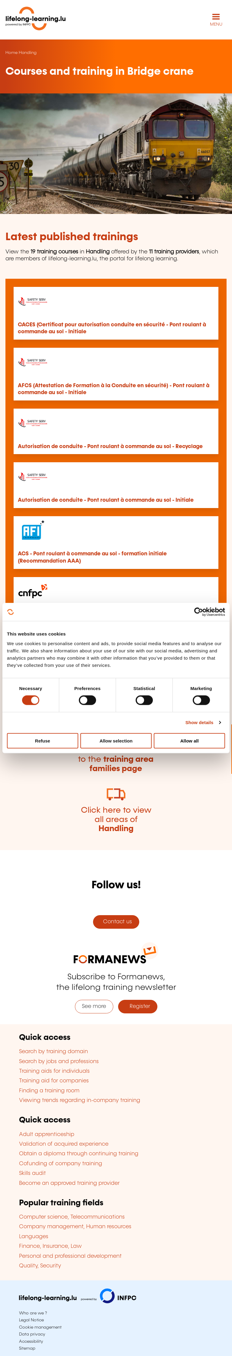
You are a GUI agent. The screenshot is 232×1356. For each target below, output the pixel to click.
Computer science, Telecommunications (72, 1217)
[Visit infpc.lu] (77, 1301)
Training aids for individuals (54, 1071)
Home (11, 53)
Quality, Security (40, 1266)
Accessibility (31, 1341)
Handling (28, 53)
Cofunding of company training (60, 1163)
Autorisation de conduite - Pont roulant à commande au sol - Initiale (106, 500)
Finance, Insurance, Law (50, 1246)
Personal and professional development (70, 1256)
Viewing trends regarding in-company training (79, 1100)
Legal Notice (31, 1320)
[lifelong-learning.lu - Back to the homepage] (35, 19)
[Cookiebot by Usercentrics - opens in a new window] (198, 612)
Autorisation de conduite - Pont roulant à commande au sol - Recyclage (110, 446)
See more (94, 1006)
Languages (33, 1236)
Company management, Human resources (75, 1226)
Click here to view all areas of (116, 819)
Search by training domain (53, 1051)
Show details (199, 722)
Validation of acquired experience (63, 1144)
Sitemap (27, 1348)
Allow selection (115, 740)
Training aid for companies (54, 1081)
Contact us (116, 921)
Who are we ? (33, 1313)
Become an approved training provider (69, 1183)
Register (137, 1006)
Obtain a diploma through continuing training (78, 1154)
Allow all (189, 740)
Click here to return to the (115, 759)
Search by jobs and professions (59, 1061)
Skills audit (32, 1173)
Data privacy (32, 1334)
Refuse (42, 740)
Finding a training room (49, 1091)
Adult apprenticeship (46, 1134)
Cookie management (40, 1327)
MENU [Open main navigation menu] (216, 24)
